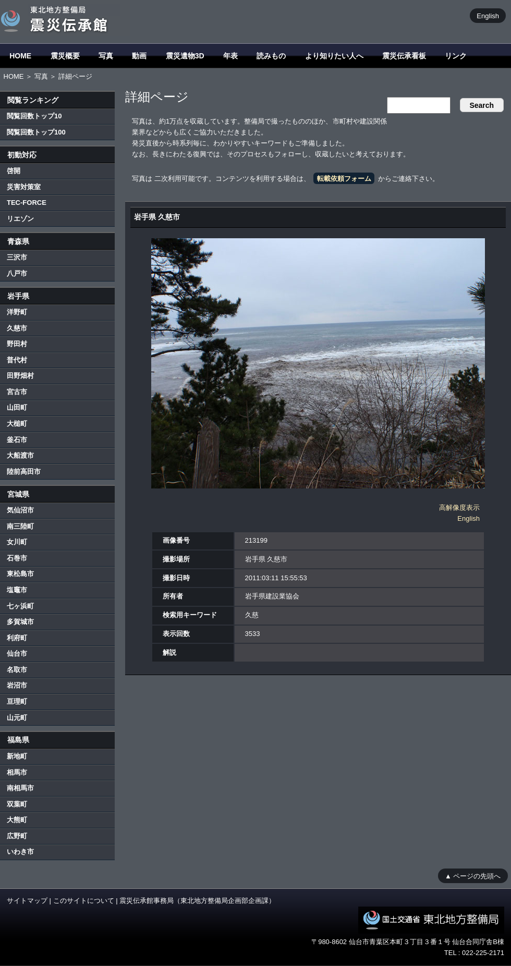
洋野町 (17, 312)
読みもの (271, 56)
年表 (230, 56)
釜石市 (17, 440)
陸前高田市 (24, 471)
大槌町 (17, 423)
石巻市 (17, 558)
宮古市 (17, 392)
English (488, 15)
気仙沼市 (20, 510)
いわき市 (20, 851)
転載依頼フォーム (344, 178)
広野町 (17, 836)
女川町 (17, 542)
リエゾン (20, 219)
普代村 (17, 360)
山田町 (17, 407)
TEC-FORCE (26, 202)
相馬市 (17, 772)
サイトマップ (27, 900)
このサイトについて (83, 900)
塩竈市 (17, 590)
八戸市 (17, 273)
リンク (456, 56)
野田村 (17, 344)
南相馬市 (20, 788)
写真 (106, 56)
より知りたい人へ (334, 56)
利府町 (17, 638)
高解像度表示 (459, 507)
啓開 (13, 171)
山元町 (17, 718)
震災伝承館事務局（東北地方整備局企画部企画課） (197, 900)
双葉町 (17, 804)
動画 (139, 56)
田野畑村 (20, 376)
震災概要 (65, 56)
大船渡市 (20, 455)
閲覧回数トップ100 (36, 132)
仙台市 (17, 653)
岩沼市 (17, 685)
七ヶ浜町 (20, 606)
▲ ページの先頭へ (473, 875)
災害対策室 (24, 187)
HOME (20, 56)
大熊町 (17, 820)
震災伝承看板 (404, 56)
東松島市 (20, 574)
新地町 (17, 756)
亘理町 (17, 701)
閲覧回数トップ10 (34, 116)
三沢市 (17, 257)
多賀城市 (20, 622)
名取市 (17, 670)
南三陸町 (20, 526)
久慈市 (17, 328)
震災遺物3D (185, 56)
